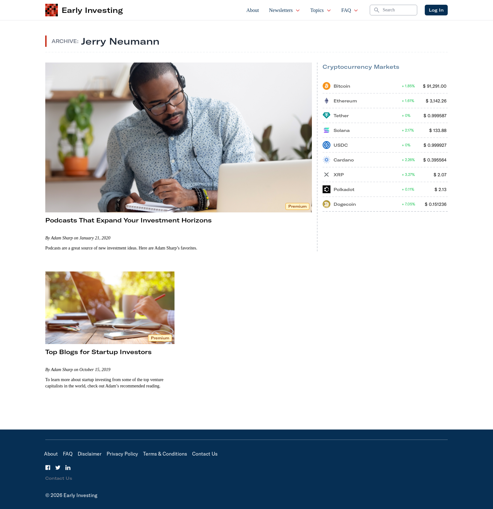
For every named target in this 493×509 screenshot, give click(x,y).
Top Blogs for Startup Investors (98, 352)
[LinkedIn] (67, 467)
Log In (436, 10)
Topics (320, 10)
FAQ (350, 10)
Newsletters (285, 10)
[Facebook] (47, 467)
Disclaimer (90, 454)
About (252, 10)
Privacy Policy (122, 454)
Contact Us (205, 454)
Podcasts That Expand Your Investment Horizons (128, 220)
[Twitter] (57, 467)
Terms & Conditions (165, 454)
